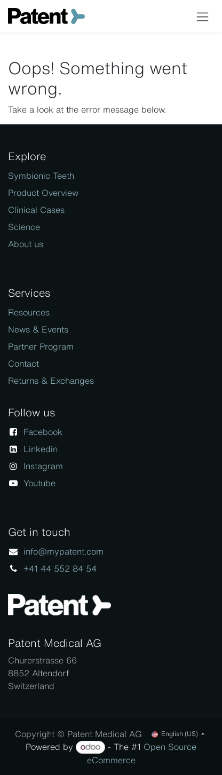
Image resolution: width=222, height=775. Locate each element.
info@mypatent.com (63, 551)
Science (24, 226)
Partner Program (41, 346)
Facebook (42, 431)
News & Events (38, 329)
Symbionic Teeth (41, 175)
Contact (23, 363)
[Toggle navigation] (202, 16)
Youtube (39, 483)
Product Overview (43, 192)
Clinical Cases (36, 209)
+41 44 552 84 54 (60, 568)
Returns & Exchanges (51, 380)
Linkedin (40, 448)
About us (25, 244)
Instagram (43, 466)
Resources (29, 312)
